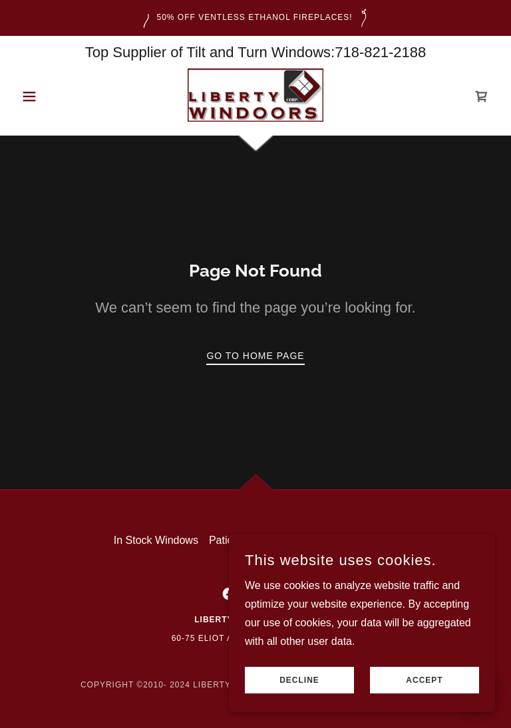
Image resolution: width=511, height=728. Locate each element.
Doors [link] (340, 540)
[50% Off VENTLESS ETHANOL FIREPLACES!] (255, 18)
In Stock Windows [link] (156, 540)
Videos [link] (381, 540)
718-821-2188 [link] (380, 52)
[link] (255, 95)
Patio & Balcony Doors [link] (262, 540)
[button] (52, 96)
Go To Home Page (255, 355)
